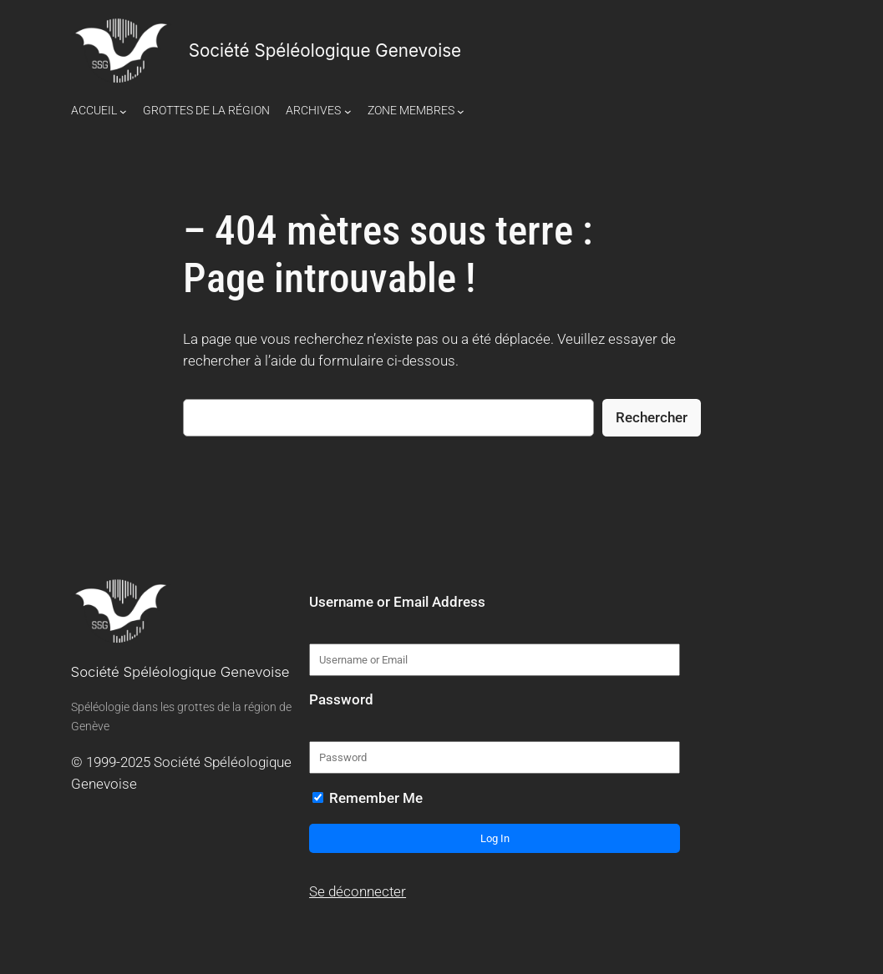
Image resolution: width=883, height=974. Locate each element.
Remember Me (367, 798)
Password (341, 699)
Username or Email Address (397, 601)
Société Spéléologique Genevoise (325, 50)
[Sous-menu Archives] (348, 110)
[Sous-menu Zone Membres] (460, 110)
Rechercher (652, 417)
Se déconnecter (357, 891)
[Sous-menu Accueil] (123, 110)
